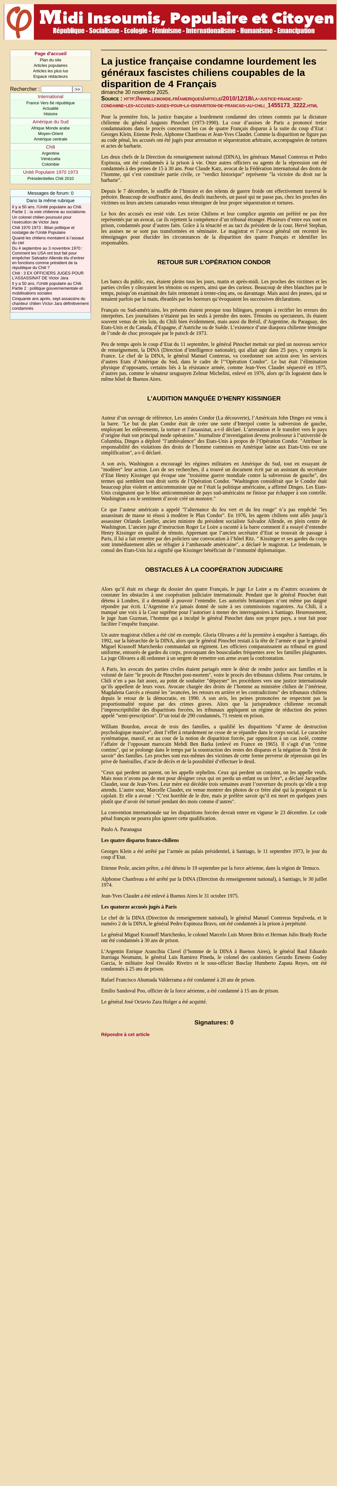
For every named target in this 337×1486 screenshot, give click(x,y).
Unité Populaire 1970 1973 (50, 172)
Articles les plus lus (50, 70)
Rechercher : (25, 89)
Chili (50, 147)
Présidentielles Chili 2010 (50, 178)
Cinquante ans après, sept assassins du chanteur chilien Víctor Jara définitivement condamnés (50, 303)
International (50, 96)
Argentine (50, 153)
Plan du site (50, 59)
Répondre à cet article (125, 1034)
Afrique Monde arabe (50, 128)
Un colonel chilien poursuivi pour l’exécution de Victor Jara (41, 219)
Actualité (50, 108)
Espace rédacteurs (50, 76)
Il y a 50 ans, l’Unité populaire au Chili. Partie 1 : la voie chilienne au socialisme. (49, 209)
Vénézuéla (50, 158)
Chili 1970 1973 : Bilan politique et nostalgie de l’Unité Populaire (43, 230)
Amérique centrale (50, 139)
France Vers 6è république (50, 102)
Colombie (50, 164)
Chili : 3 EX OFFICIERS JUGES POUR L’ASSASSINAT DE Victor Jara (48, 275)
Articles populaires (50, 65)
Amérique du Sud (50, 121)
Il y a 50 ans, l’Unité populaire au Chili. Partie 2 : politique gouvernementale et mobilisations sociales (47, 288)
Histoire (50, 113)
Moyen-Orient (50, 133)
